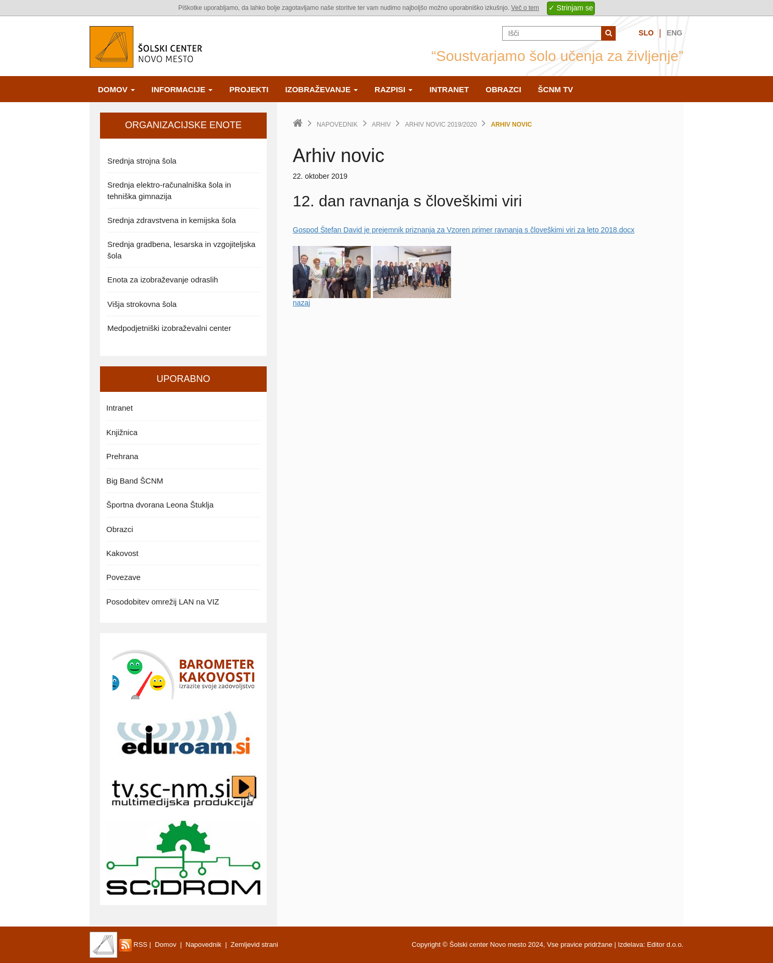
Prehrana (122, 456)
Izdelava (630, 944)
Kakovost (122, 553)
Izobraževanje (321, 89)
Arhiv (381, 124)
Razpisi (394, 89)
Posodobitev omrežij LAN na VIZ (162, 601)
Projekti (248, 89)
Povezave (123, 577)
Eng (674, 33)
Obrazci (503, 89)
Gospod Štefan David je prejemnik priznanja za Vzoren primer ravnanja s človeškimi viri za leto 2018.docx (463, 230)
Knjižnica (122, 432)
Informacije (182, 89)
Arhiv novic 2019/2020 (441, 124)
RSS (133, 944)
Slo (646, 33)
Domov (116, 89)
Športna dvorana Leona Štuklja (160, 504)
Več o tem (525, 7)
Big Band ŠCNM (134, 480)
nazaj (301, 303)
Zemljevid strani (254, 944)
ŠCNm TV (555, 89)
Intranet (449, 89)
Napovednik (337, 124)
